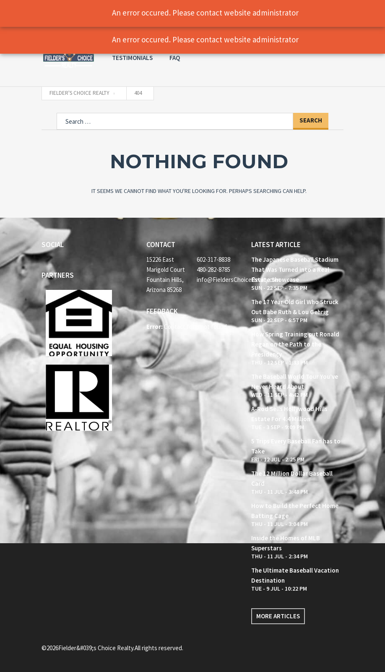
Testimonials (132, 58)
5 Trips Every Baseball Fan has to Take (296, 446)
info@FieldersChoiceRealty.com (218, 280)
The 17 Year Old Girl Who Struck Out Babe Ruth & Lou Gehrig (294, 307)
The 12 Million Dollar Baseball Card (292, 478)
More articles (278, 616)
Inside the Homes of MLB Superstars (285, 543)
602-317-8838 (213, 259)
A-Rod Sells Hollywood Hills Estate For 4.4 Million (289, 414)
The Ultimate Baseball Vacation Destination (295, 575)
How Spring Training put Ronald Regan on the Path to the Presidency (295, 344)
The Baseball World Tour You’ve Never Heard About (294, 381)
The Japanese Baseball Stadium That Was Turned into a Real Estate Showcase (294, 269)
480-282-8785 (213, 269)
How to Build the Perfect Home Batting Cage (294, 511)
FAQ (174, 58)
